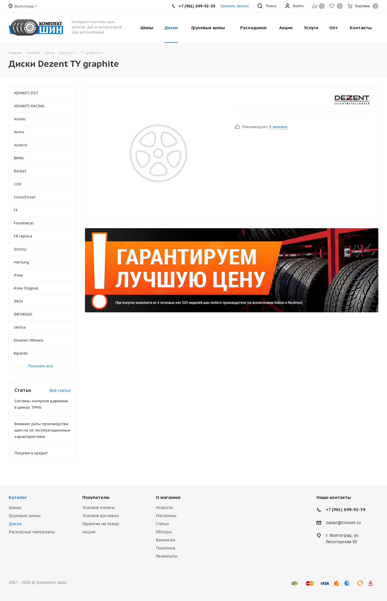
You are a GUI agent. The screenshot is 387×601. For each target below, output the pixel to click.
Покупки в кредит (31, 453)
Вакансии (165, 540)
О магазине (168, 497)
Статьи (162, 523)
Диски (15, 523)
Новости (164, 507)
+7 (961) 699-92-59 (345, 509)
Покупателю (96, 497)
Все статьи (60, 390)
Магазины (166, 515)
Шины (15, 507)
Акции (88, 531)
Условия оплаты (98, 507)
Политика (165, 548)
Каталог (18, 497)
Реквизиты (166, 556)
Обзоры (164, 531)
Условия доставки (100, 515)
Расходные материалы (32, 531)
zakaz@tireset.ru (343, 522)
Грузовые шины (24, 515)
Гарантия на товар (100, 523)
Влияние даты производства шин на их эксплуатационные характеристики (42, 430)
